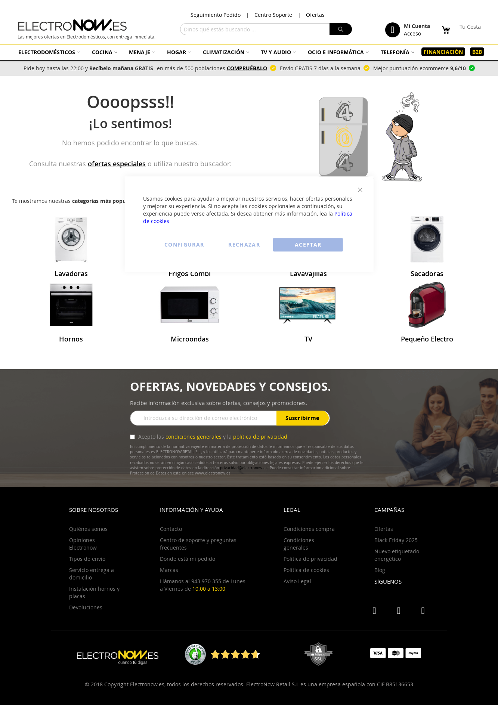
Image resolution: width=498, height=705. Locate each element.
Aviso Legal (297, 581)
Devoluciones (85, 607)
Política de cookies (306, 569)
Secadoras (427, 273)
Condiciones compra (309, 528)
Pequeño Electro (427, 338)
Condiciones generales (299, 544)
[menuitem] (48, 52)
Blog (379, 569)
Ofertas (315, 14)
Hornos (71, 338)
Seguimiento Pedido (216, 14)
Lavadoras (71, 273)
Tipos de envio (87, 558)
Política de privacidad (310, 558)
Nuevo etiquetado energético (396, 555)
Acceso (412, 33)
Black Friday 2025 (396, 540)
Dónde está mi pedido (187, 558)
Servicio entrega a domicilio (91, 573)
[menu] (249, 52)
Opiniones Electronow (83, 544)
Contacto (171, 528)
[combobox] (266, 29)
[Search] (341, 29)
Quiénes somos (88, 528)
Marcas (169, 569)
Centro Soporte (273, 14)
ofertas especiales (117, 163)
